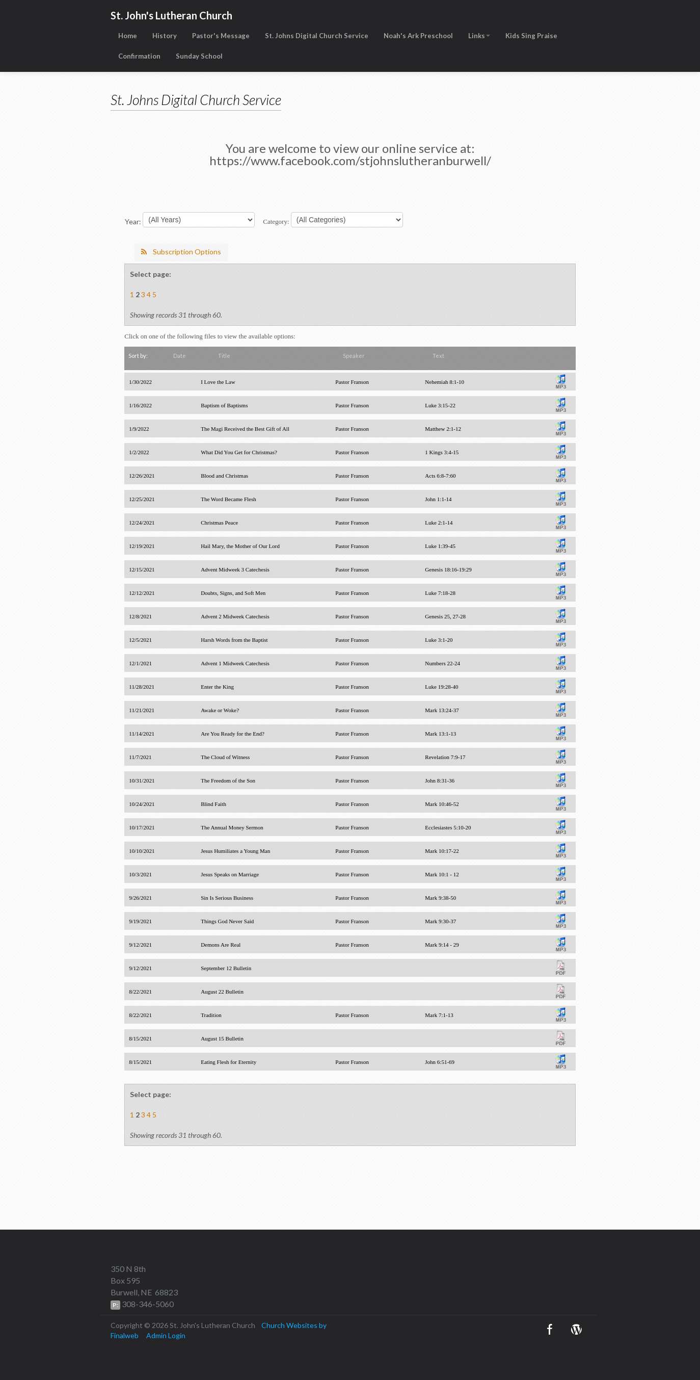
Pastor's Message (221, 36)
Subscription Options (181, 251)
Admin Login (165, 1335)
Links (479, 36)
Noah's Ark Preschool (418, 36)
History (164, 36)
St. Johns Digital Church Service (316, 36)
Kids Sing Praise (531, 36)
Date (179, 355)
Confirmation (139, 56)
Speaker (354, 355)
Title (224, 355)
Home (127, 36)
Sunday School (199, 56)
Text (438, 355)
